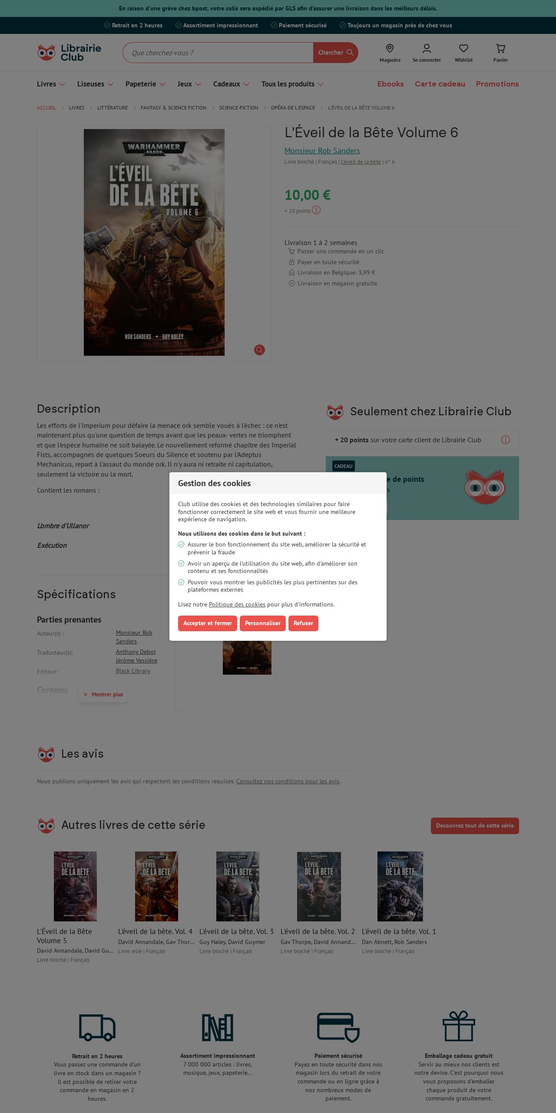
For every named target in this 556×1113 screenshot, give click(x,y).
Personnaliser (263, 623)
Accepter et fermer (207, 623)
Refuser (303, 623)
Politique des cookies (237, 604)
